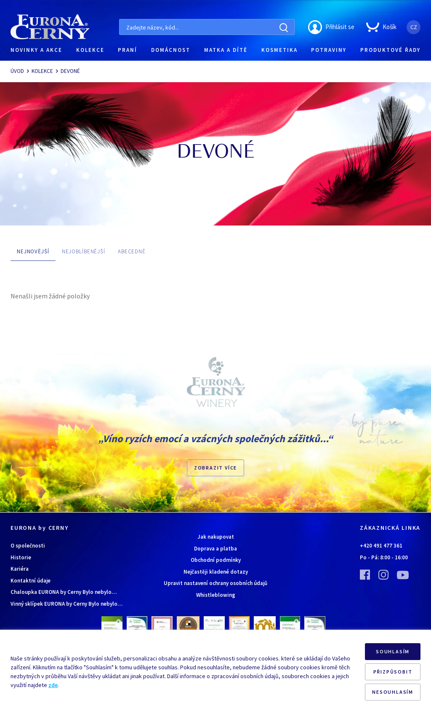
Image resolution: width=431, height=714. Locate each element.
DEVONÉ (70, 71)
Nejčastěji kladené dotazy (216, 571)
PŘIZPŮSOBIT (392, 671)
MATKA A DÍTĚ (225, 50)
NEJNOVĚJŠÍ (33, 251)
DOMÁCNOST (170, 50)
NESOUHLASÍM (392, 692)
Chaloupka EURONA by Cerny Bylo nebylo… (64, 592)
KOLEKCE (90, 50)
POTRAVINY (328, 50)
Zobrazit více (215, 467)
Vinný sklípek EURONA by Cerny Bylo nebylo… (66, 603)
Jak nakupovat (215, 536)
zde (53, 685)
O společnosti (28, 545)
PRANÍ (127, 50)
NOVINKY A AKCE (36, 50)
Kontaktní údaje (31, 580)
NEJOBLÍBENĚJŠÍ (83, 251)
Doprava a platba (215, 548)
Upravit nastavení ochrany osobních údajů (215, 583)
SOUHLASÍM (393, 651)
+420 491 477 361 (381, 545)
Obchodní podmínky (216, 560)
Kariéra (20, 568)
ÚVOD (17, 71)
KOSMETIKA (279, 50)
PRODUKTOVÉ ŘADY (390, 50)
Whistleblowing (215, 595)
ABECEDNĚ (132, 251)
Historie (21, 557)
